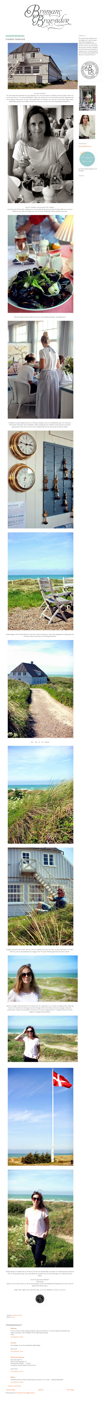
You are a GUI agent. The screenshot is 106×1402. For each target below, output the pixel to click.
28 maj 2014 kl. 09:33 (17, 1382)
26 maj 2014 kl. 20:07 (17, 1337)
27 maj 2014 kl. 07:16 (17, 1371)
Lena (12, 1343)
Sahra (12, 1328)
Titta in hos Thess (16, 1357)
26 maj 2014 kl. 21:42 (17, 1351)
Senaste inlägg (10, 1390)
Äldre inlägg (70, 1390)
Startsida (40, 1390)
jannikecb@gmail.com (85, 146)
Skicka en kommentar (14, 1386)
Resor (13, 1317)
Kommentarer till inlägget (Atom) (25, 1393)
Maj (12, 1377)
